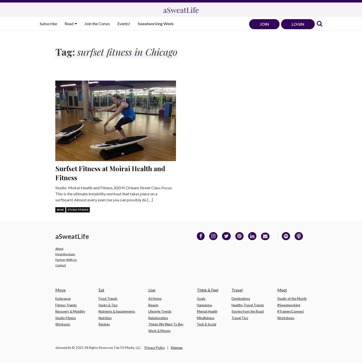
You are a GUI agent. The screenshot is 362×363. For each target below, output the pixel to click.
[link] (319, 24)
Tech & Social (206, 324)
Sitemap (177, 348)
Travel (237, 289)
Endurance (63, 299)
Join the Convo (97, 23)
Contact (60, 265)
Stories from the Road (248, 311)
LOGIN (298, 24)
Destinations (241, 299)
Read (69, 23)
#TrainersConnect (290, 311)
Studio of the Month (292, 299)
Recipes (104, 324)
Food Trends (108, 299)
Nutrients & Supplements (117, 311)
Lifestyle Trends (159, 311)
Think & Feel (207, 289)
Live (151, 289)
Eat (101, 289)
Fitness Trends (66, 305)
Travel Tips (240, 318)
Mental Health (207, 311)
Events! (123, 23)
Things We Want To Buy (166, 324)
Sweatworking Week (156, 23)
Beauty (153, 305)
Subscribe (48, 23)
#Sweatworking (288, 305)
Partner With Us (66, 260)
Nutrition (105, 318)
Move (60, 210)
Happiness (204, 305)
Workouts (62, 324)
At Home (154, 299)
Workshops (285, 318)
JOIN (264, 24)
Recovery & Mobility (70, 311)
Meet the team (65, 254)
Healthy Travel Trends (248, 305)
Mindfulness (205, 318)
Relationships (158, 318)
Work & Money (159, 331)
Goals (201, 299)
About (59, 248)
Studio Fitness (78, 210)
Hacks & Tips (108, 305)
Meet (282, 289)
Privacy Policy (155, 348)
